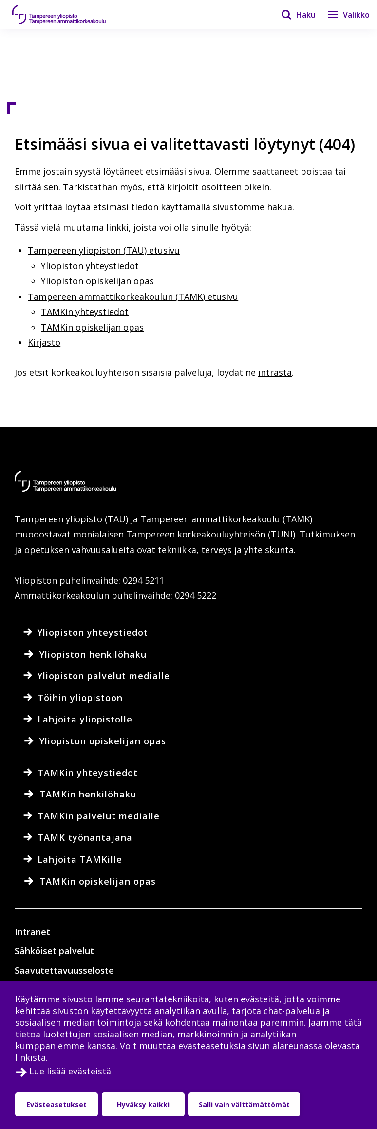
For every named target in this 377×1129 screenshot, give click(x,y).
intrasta (275, 372)
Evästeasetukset (56, 1104)
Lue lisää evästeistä (70, 1071)
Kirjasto (44, 342)
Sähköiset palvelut (54, 951)
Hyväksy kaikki (143, 1104)
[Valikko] (343, 14)
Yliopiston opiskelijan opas (97, 281)
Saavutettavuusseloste (64, 970)
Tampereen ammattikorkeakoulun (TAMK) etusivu (133, 296)
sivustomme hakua (252, 207)
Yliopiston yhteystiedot (90, 266)
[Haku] (292, 14)
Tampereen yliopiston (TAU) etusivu (104, 250)
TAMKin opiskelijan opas (92, 327)
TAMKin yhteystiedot (85, 311)
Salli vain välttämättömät (244, 1104)
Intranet (32, 932)
